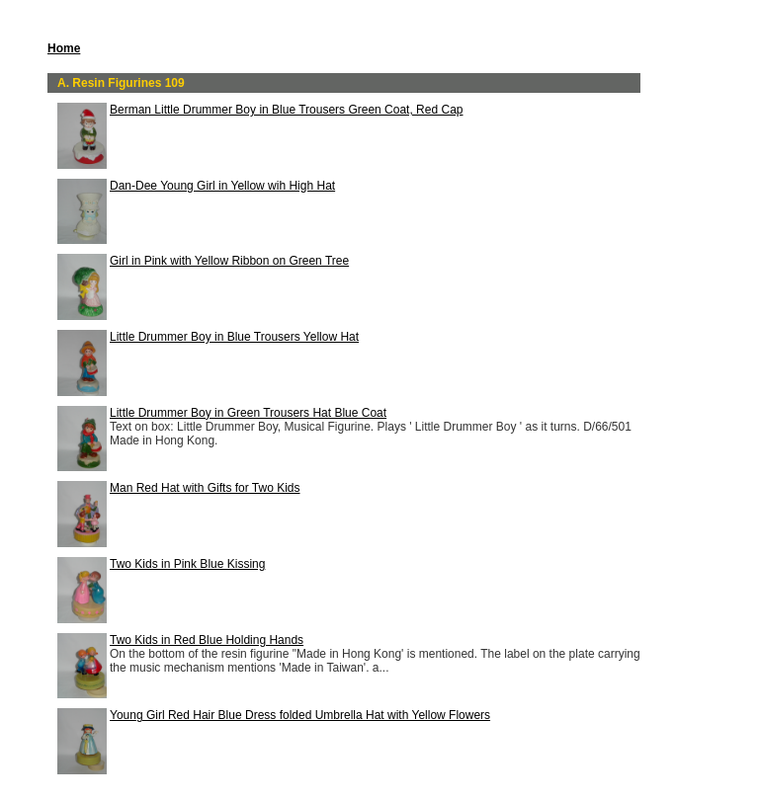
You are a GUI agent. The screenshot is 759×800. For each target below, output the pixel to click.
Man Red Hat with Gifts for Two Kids (205, 488)
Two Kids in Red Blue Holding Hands (206, 640)
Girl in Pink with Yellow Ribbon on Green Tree (229, 261)
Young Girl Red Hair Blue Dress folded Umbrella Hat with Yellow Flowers (300, 715)
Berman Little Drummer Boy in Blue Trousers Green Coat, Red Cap (286, 110)
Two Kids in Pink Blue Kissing (187, 564)
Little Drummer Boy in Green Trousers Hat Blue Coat (248, 413)
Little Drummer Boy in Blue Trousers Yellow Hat (234, 337)
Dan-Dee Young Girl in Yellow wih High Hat (222, 186)
